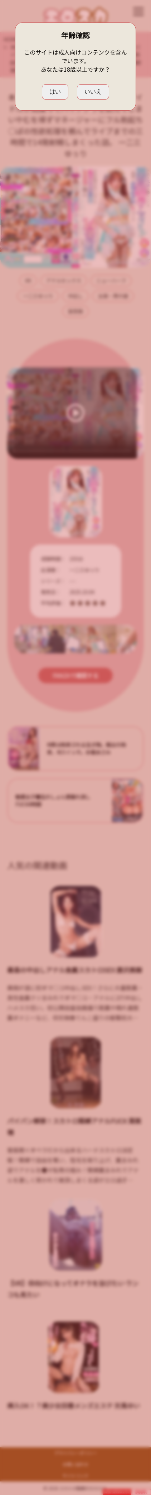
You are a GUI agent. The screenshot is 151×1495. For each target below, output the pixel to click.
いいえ (93, 91)
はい (55, 91)
